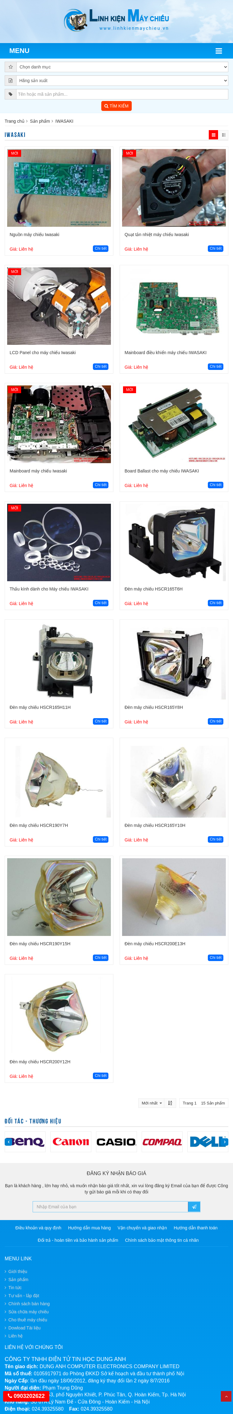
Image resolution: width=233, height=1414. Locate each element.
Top (226, 1396)
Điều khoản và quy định (39, 1227)
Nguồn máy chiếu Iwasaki (34, 234)
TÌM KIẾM (116, 106)
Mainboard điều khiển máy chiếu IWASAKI (166, 352)
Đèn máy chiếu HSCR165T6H (154, 588)
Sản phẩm (40, 121)
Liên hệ (15, 1335)
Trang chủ (15, 121)
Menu (19, 51)
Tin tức (15, 1287)
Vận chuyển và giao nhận (142, 1227)
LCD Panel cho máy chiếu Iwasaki (43, 352)
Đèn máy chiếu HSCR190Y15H (40, 943)
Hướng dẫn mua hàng (89, 1227)
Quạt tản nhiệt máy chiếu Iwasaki (157, 234)
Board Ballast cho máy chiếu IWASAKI (162, 470)
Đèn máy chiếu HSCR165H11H (40, 707)
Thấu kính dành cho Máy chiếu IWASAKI (49, 588)
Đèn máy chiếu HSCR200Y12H (40, 1061)
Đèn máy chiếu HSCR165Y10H (155, 825)
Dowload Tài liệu (24, 1327)
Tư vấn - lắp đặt (23, 1295)
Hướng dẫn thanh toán (195, 1227)
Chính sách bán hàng (29, 1303)
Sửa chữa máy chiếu (28, 1311)
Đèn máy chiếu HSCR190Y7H (39, 825)
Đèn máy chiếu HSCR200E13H (155, 943)
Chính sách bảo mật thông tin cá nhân (162, 1240)
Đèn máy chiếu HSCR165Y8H (154, 707)
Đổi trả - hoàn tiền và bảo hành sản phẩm (78, 1240)
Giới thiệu (17, 1271)
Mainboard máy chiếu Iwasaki (38, 470)
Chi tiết (101, 248)
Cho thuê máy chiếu (27, 1319)
